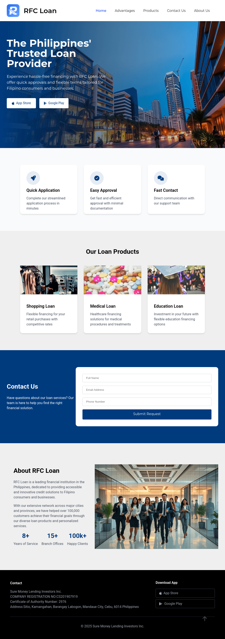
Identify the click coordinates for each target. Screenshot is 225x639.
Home (101, 11)
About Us (202, 11)
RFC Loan (32, 10)
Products (151, 11)
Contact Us (176, 11)
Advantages (125, 11)
